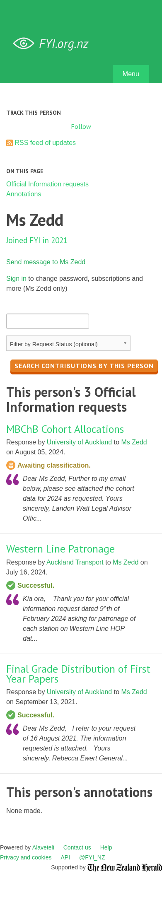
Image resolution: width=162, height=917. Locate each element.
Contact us (77, 847)
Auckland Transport (75, 562)
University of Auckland (79, 442)
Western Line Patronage (60, 548)
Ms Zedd (134, 442)
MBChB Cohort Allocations (65, 429)
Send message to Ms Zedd (45, 261)
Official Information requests (47, 184)
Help (106, 847)
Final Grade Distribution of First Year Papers (78, 673)
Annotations (23, 194)
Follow (81, 126)
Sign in (16, 278)
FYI (53, 43)
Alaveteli (43, 847)
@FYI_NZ (92, 857)
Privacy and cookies (26, 857)
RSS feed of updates (45, 142)
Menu (131, 73)
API (65, 857)
